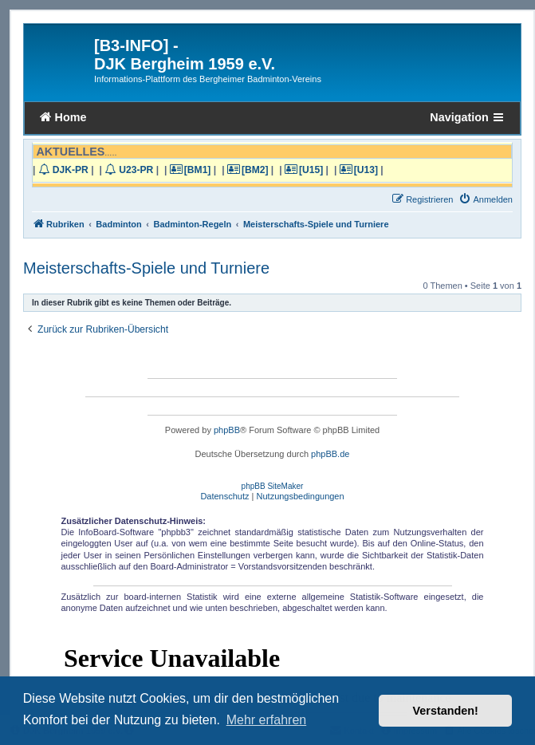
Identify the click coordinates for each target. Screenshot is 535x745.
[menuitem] (485, 199)
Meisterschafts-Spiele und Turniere (146, 268)
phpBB (227, 430)
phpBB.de (330, 454)
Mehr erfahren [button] (266, 720)
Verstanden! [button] (445, 710)
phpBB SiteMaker (273, 486)
